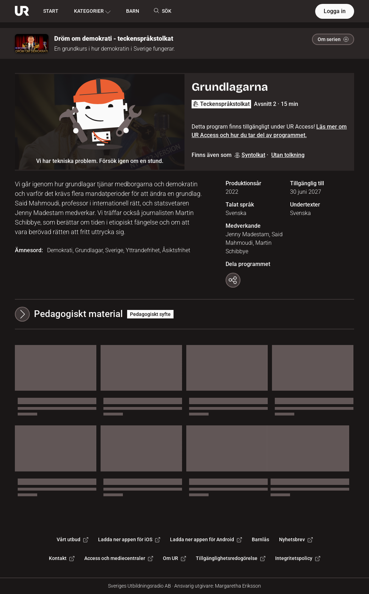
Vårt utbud (72, 539)
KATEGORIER (92, 11)
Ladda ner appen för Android (206, 539)
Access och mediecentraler (118, 558)
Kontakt (61, 558)
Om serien (333, 39)
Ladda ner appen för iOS (129, 539)
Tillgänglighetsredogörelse (230, 558)
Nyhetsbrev (296, 539)
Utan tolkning (288, 155)
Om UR (174, 558)
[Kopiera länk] (233, 280)
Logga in (335, 11)
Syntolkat (249, 155)
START (50, 11)
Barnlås (260, 539)
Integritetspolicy (297, 558)
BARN (132, 11)
